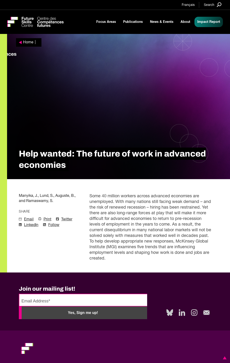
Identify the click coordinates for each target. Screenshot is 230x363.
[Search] (212, 4)
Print (47, 219)
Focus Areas (106, 22)
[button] (224, 358)
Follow (53, 225)
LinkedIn (31, 225)
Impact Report (208, 22)
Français (188, 5)
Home (28, 42)
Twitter (66, 219)
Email (29, 219)
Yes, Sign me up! (83, 313)
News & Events (162, 22)
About (185, 22)
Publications (133, 22)
